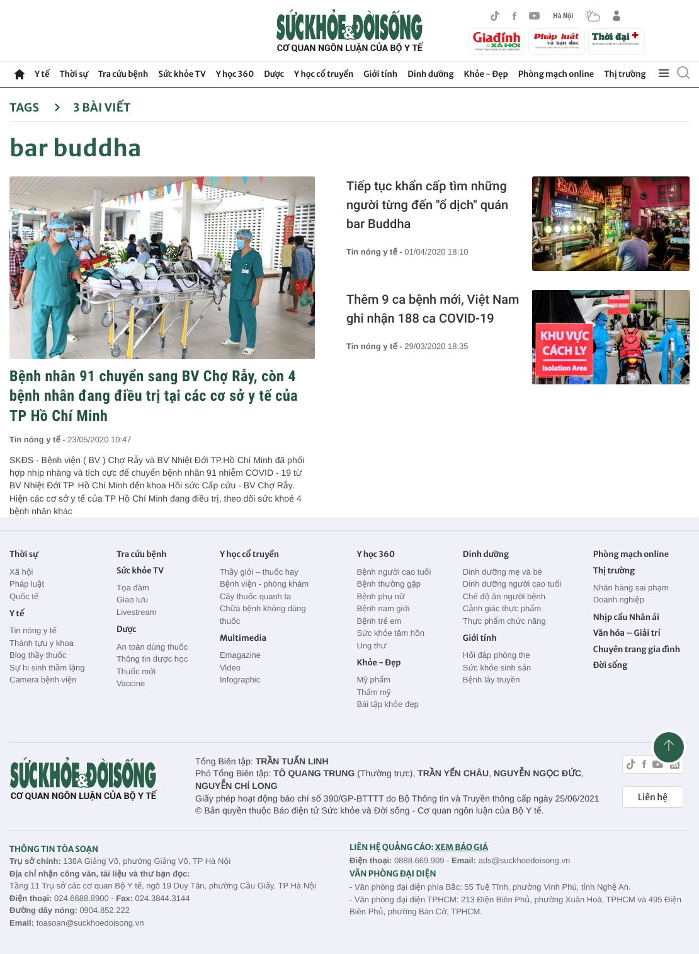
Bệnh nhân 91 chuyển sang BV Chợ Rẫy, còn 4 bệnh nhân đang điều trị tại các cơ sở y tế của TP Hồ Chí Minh (153, 395)
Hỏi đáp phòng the (496, 655)
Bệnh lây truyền (491, 679)
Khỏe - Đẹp (486, 74)
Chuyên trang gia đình (636, 649)
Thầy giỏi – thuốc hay (259, 572)
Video (230, 667)
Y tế (42, 74)
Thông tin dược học (152, 659)
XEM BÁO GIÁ (461, 847)
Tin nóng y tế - (38, 439)
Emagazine (240, 655)
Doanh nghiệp (618, 599)
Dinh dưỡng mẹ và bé (502, 572)
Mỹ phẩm (373, 679)
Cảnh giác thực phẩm (502, 608)
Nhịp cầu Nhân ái (626, 617)
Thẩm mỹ (373, 692)
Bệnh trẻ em (378, 621)
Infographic (240, 679)
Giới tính (380, 74)
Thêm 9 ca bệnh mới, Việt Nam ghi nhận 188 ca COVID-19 (432, 309)
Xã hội (21, 572)
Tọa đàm (132, 587)
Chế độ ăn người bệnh (504, 596)
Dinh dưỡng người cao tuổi (512, 584)
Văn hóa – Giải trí (627, 633)
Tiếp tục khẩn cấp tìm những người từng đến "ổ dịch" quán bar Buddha (427, 204)
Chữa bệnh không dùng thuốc (263, 615)
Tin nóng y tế (33, 630)
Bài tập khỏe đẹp (387, 704)
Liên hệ (653, 797)
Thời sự (73, 74)
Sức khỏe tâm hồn (390, 633)
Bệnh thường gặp (388, 584)
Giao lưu (132, 599)
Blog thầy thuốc (37, 655)
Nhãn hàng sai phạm (631, 587)
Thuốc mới (136, 671)
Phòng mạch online (556, 74)
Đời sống (610, 665)
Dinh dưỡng (430, 74)
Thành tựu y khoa (41, 643)
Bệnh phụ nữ (380, 596)
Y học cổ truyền (323, 74)
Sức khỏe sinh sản (497, 667)
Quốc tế (23, 596)
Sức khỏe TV (181, 74)
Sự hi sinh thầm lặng (46, 667)
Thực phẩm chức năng (504, 621)
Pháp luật (26, 584)
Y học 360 (235, 74)
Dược (274, 74)
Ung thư (371, 645)
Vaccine (130, 683)
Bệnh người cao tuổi (393, 572)
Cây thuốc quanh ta (255, 596)
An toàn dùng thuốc (152, 647)
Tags (34, 107)
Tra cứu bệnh (123, 74)
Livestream (136, 612)
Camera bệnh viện (42, 679)
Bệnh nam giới (382, 608)
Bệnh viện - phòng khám (264, 584)
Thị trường (624, 74)
